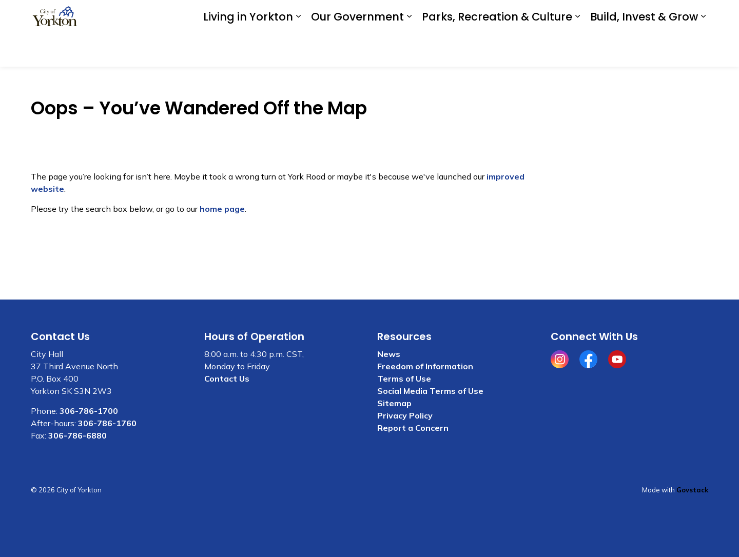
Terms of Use (404, 378)
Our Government (357, 50)
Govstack (692, 490)
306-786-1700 (89, 411)
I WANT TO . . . (640, 17)
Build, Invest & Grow (644, 50)
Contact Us (573, 16)
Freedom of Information (425, 366)
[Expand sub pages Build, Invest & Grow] (703, 50)
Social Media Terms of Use (430, 391)
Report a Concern (413, 428)
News (388, 354)
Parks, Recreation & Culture (497, 50)
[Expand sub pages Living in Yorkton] (298, 50)
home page (222, 209)
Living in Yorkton (248, 50)
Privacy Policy (405, 415)
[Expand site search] (698, 16)
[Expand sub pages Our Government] (409, 50)
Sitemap (394, 403)
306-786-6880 (77, 435)
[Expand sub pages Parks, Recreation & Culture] (577, 50)
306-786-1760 (107, 423)
